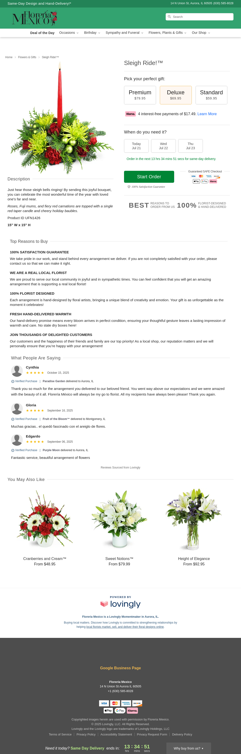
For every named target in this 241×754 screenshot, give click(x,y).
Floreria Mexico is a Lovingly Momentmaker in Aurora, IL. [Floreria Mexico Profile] (120, 616)
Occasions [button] (69, 33)
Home (8, 57)
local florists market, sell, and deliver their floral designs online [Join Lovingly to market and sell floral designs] (125, 626)
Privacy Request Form (152, 734)
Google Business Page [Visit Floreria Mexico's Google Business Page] (120, 668)
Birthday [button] (92, 33)
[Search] (199, 16)
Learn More (207, 114)
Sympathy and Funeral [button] (125, 33)
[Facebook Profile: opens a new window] (99, 655)
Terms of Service (60, 734)
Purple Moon (51, 450)
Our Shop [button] (201, 33)
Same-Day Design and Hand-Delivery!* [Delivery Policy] (39, 3)
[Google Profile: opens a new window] (142, 655)
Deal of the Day (42, 33)
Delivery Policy (182, 734)
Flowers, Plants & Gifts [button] (168, 33)
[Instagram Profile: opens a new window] (114, 655)
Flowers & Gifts (27, 57)
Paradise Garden (54, 381)
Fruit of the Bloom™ (56, 419)
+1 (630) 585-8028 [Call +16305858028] (120, 691)
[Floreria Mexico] (41, 18)
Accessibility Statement (116, 734)
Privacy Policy (86, 734)
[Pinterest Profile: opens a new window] (128, 655)
